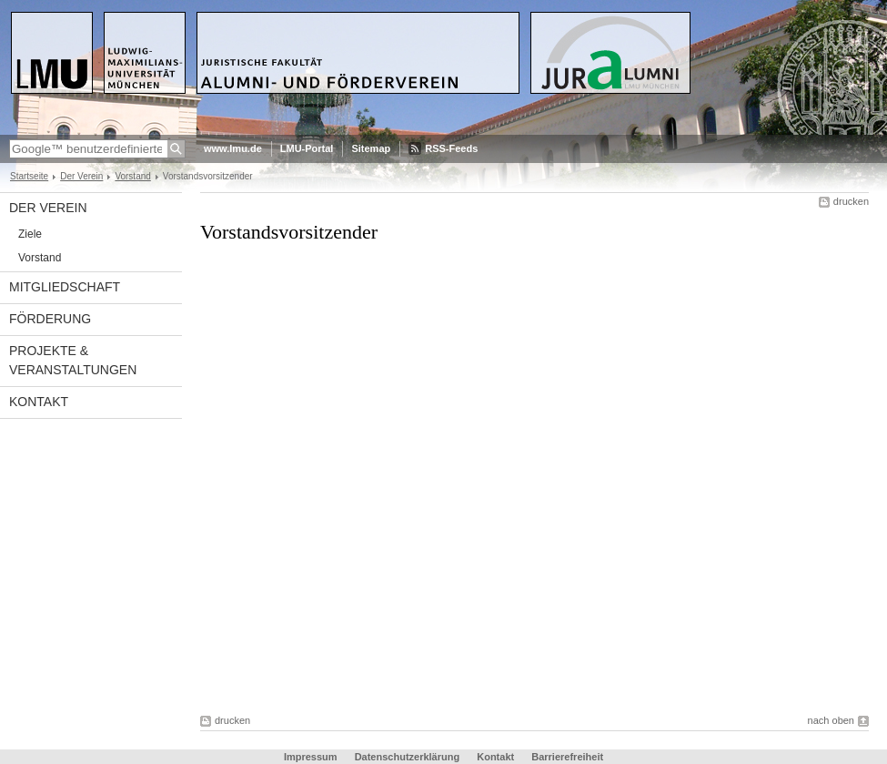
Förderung (50, 318)
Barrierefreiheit (567, 756)
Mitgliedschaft (64, 287)
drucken (851, 201)
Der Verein (81, 176)
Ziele (30, 234)
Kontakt (38, 401)
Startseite (29, 176)
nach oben (831, 720)
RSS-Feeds (451, 148)
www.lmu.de (233, 148)
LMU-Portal (307, 148)
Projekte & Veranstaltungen (72, 360)
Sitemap (370, 148)
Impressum (311, 756)
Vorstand (132, 176)
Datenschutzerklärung (407, 756)
